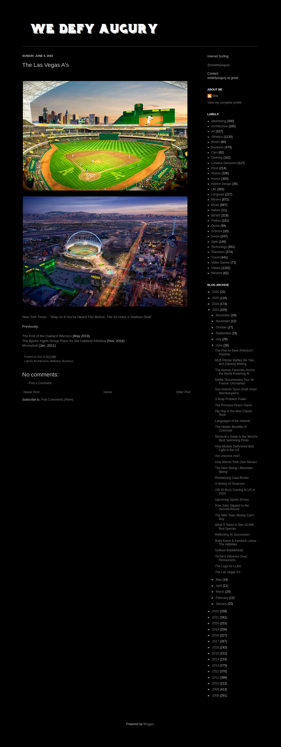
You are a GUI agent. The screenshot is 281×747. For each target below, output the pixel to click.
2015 (216, 653)
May (219, 579)
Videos (216, 268)
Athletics (55, 361)
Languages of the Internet (232, 421)
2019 (216, 629)
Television (218, 252)
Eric (216, 96)
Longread (217, 194)
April (219, 586)
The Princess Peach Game (233, 405)
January (222, 604)
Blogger (148, 724)
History (216, 173)
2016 (216, 647)
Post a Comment (40, 383)
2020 (216, 623)
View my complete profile (224, 102)
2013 (216, 665)
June (219, 345)
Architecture (41, 361)
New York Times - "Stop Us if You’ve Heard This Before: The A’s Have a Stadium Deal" (87, 317)
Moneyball (30, 345)
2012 (216, 671)
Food (214, 168)
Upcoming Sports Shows (232, 499)
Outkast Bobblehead (229, 550)
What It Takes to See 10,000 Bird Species (234, 526)
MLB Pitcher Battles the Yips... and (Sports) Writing (235, 362)
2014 (216, 659)
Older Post (183, 392)
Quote (215, 226)
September (224, 333)
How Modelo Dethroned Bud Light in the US (234, 448)
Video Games (220, 262)
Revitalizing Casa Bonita (231, 478)
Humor (216, 179)
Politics (216, 220)
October (222, 327)
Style (214, 242)
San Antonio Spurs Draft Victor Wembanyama (236, 391)
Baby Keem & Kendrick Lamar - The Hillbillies (236, 542)
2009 (216, 689)
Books (215, 142)
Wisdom (216, 273)
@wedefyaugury (218, 65)
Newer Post (32, 392)
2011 (216, 677)
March (220, 591)
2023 (216, 310)
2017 (216, 641)
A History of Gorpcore (229, 483)
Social (215, 236)
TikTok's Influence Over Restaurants (231, 558)
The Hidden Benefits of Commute (230, 428)
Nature (216, 210)
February (222, 598)
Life (213, 189)
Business (68, 361)
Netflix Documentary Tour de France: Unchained (234, 381)
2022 (216, 611)
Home (108, 392)
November (223, 321)
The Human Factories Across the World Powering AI (235, 371)
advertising (218, 121)
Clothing (217, 157)
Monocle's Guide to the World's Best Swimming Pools (236, 438)
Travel (215, 257)
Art (213, 131)
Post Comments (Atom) (57, 399)
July (219, 339)
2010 (216, 683)
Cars (214, 152)
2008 (216, 695)
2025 (216, 298)
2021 (216, 617)
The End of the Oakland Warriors (47, 336)
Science (216, 231)
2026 (216, 292)
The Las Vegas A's (227, 572)
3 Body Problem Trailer (230, 399)
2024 (216, 304)
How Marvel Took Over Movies (236, 462)
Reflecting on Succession (232, 534)
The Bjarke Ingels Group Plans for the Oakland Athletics (64, 341)
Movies (216, 199)
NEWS (216, 215)
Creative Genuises (224, 163)
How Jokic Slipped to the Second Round (232, 507)
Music (215, 205)
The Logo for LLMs (228, 566)
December (223, 315)
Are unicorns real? (227, 456)
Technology (219, 247)
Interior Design (221, 184)
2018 (216, 635)
